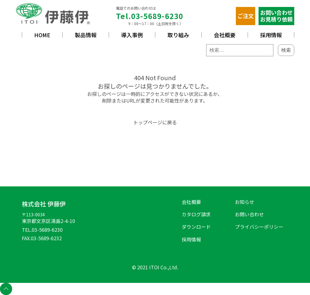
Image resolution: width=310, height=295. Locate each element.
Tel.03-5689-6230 (149, 16)
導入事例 (132, 35)
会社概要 (225, 35)
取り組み (178, 35)
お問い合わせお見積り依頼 (276, 15)
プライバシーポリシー (259, 226)
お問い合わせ (249, 214)
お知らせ (244, 201)
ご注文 (245, 16)
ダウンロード (196, 226)
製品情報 (86, 35)
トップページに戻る (155, 122)
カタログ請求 (196, 214)
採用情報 (271, 35)
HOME (42, 35)
